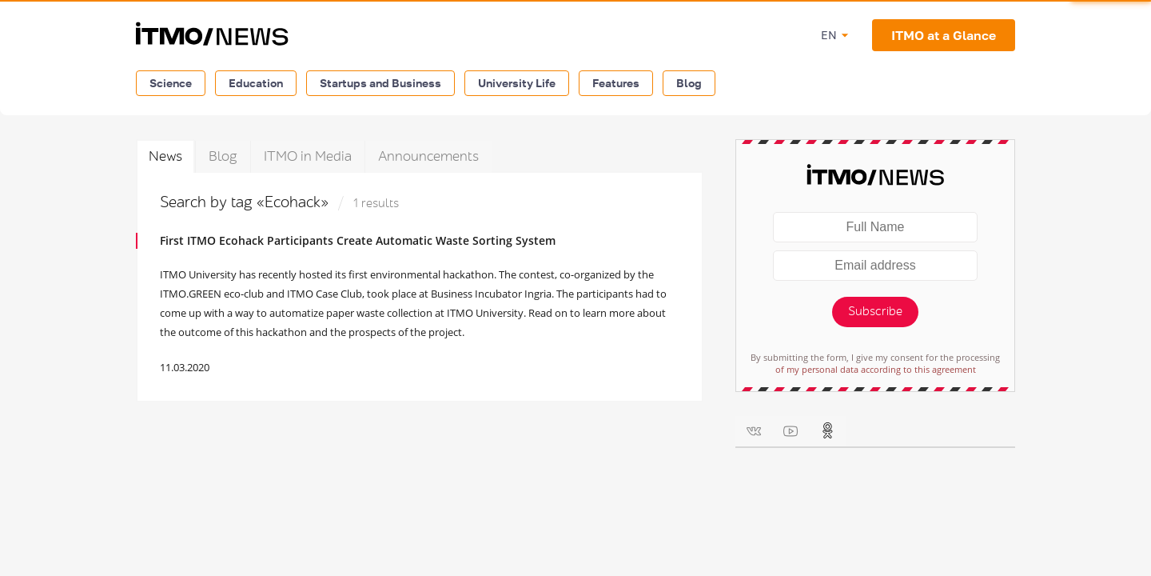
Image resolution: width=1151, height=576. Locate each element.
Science (170, 83)
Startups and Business (380, 83)
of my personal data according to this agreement (875, 369)
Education (256, 83)
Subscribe (875, 311)
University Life (517, 83)
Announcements (428, 156)
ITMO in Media (308, 156)
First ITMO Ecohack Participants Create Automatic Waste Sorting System (358, 240)
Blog (689, 83)
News (165, 156)
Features (615, 83)
